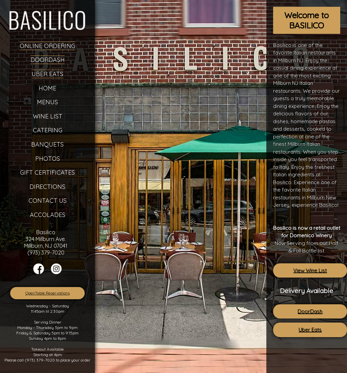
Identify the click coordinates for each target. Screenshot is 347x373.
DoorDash (310, 311)
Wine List (47, 116)
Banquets (47, 144)
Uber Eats (310, 329)
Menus (47, 102)
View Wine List (310, 270)
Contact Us (47, 200)
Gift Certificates (47, 172)
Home (47, 88)
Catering (47, 130)
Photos (47, 158)
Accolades (47, 215)
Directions (47, 187)
